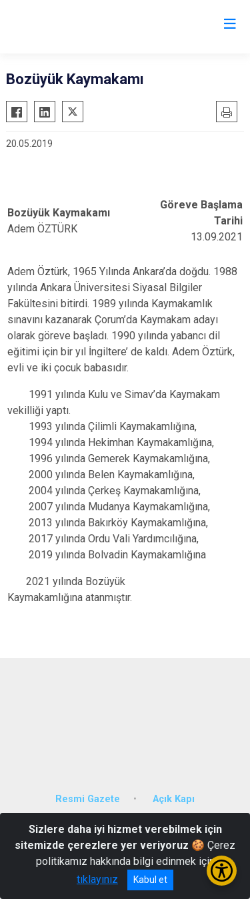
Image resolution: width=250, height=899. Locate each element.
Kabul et (150, 879)
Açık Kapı (174, 799)
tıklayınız (97, 879)
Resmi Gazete (87, 799)
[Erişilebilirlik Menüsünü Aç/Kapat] (222, 871)
